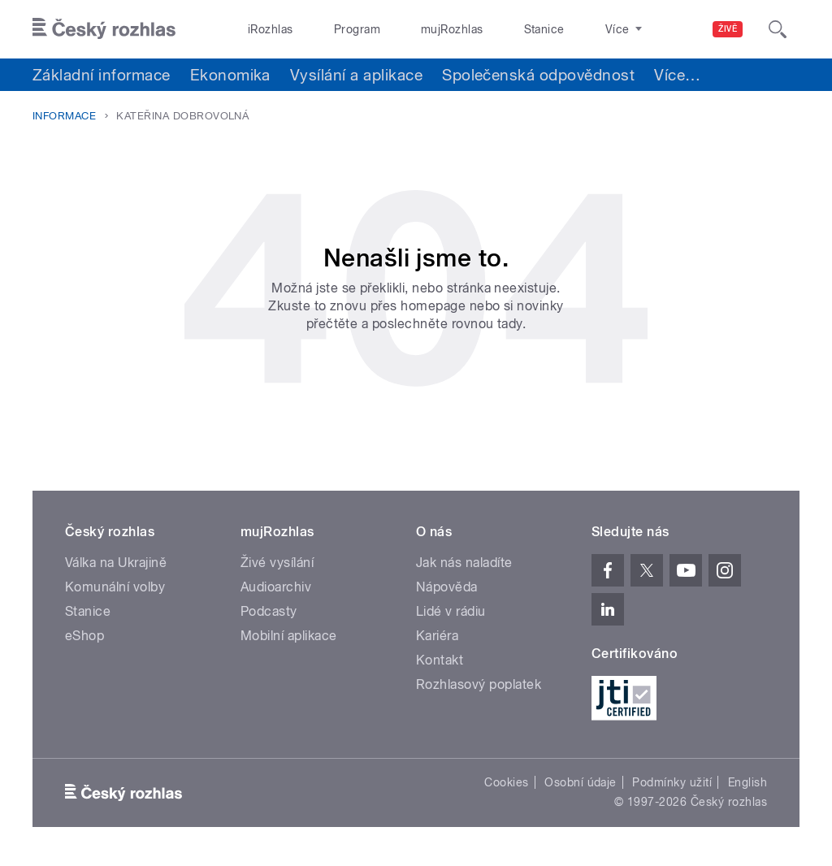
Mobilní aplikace (288, 635)
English (747, 782)
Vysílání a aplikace (356, 75)
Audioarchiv (275, 587)
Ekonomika (230, 75)
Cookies (506, 782)
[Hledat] (778, 29)
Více (677, 75)
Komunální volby (115, 587)
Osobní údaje (580, 782)
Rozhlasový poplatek (478, 684)
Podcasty (268, 611)
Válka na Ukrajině (116, 562)
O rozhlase (560, 29)
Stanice (486, 29)
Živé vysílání (277, 562)
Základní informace (101, 75)
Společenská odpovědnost (538, 75)
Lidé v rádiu (451, 611)
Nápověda (447, 587)
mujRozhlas (410, 29)
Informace (64, 116)
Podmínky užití (672, 782)
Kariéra (437, 635)
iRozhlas (262, 29)
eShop (84, 635)
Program (332, 29)
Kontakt (439, 660)
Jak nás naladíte (464, 562)
